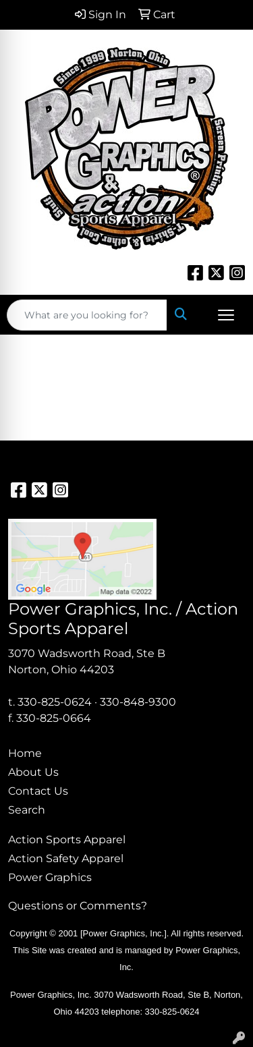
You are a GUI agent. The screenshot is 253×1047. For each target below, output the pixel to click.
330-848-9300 (138, 702)
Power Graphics (50, 877)
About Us (33, 772)
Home (25, 753)
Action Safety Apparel (65, 858)
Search (26, 809)
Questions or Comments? (77, 905)
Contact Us (38, 791)
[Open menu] (226, 315)
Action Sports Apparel (66, 839)
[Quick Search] (87, 315)
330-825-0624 (55, 702)
